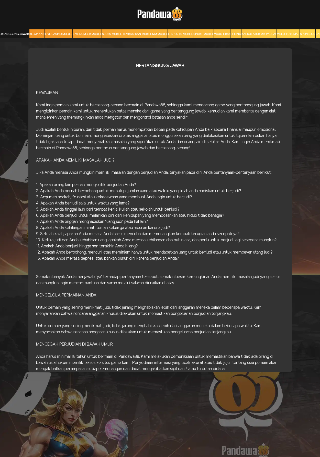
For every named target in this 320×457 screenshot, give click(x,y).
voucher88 (222, 34)
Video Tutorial (288, 34)
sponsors (307, 34)
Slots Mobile (112, 34)
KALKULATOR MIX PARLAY (259, 34)
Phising (235, 34)
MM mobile (160, 34)
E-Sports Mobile (180, 34)
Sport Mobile (203, 34)
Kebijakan (37, 34)
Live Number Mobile (87, 34)
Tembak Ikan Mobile (137, 34)
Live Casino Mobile (58, 34)
